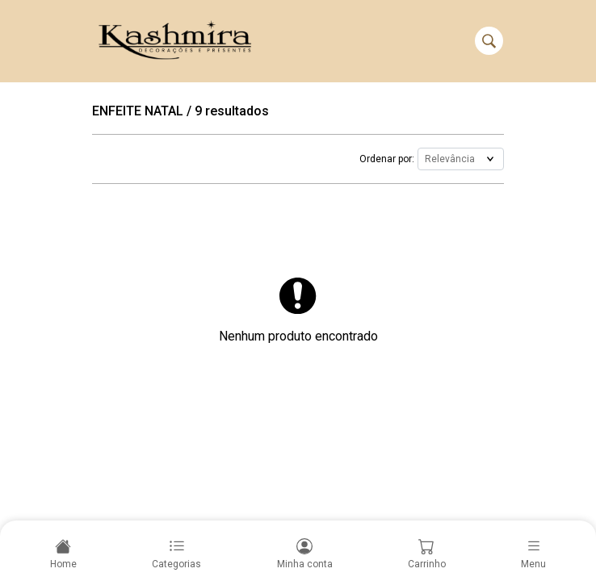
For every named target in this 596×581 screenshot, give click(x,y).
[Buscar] (489, 41)
